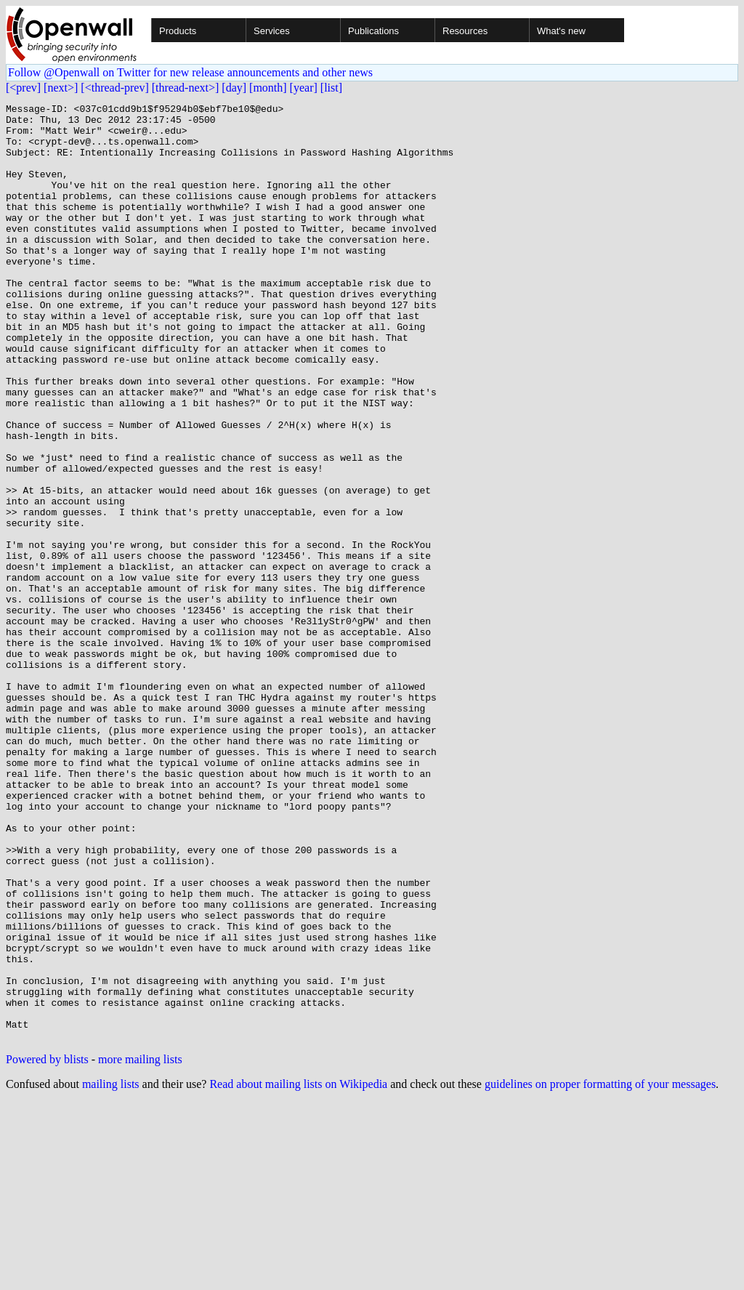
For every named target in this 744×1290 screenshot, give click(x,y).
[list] (331, 87)
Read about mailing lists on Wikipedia (298, 1271)
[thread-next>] (185, 87)
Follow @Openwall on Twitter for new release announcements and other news (190, 72)
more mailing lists (140, 1247)
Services (272, 30)
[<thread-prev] (114, 87)
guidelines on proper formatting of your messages (600, 1271)
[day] (234, 87)
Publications (373, 30)
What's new (561, 30)
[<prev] (23, 87)
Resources (465, 30)
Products (177, 30)
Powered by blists (47, 1247)
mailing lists (111, 1271)
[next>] (61, 87)
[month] (268, 87)
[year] (304, 87)
